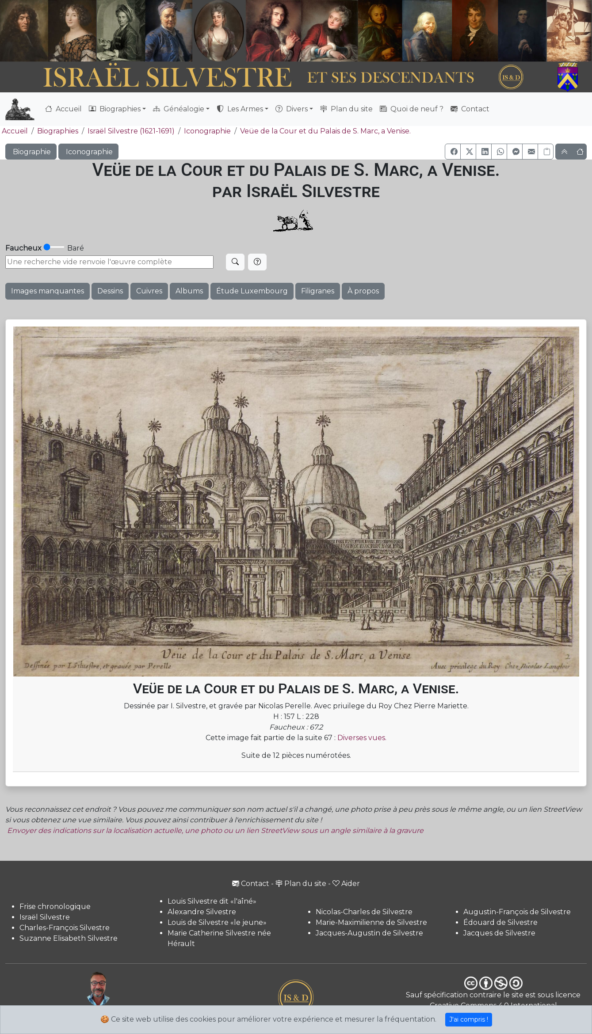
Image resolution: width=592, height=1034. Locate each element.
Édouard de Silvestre (500, 922)
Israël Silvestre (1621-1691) (131, 131)
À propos (363, 291)
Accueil (63, 109)
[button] (453, 152)
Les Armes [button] (240, 109)
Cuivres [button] (149, 291)
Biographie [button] (31, 152)
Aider (346, 883)
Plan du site (346, 109)
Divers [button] (291, 109)
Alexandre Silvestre (202, 912)
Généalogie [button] (178, 109)
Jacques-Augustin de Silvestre (369, 933)
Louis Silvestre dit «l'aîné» (212, 901)
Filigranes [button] (317, 291)
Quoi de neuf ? (411, 109)
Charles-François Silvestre (64, 928)
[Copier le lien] (546, 152)
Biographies (57, 131)
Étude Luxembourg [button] (252, 291)
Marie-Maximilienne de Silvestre (371, 922)
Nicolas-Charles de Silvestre (364, 912)
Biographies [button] (115, 109)
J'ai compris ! (468, 1019)
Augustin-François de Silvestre (517, 912)
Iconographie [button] (88, 152)
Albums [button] (189, 291)
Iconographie (207, 131)
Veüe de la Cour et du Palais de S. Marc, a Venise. (325, 131)
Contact (470, 109)
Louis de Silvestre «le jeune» (217, 922)
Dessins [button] (110, 291)
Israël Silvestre (44, 917)
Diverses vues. (361, 738)
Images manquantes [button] (47, 291)
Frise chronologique (55, 906)
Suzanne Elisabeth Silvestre (68, 938)
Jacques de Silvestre (499, 933)
